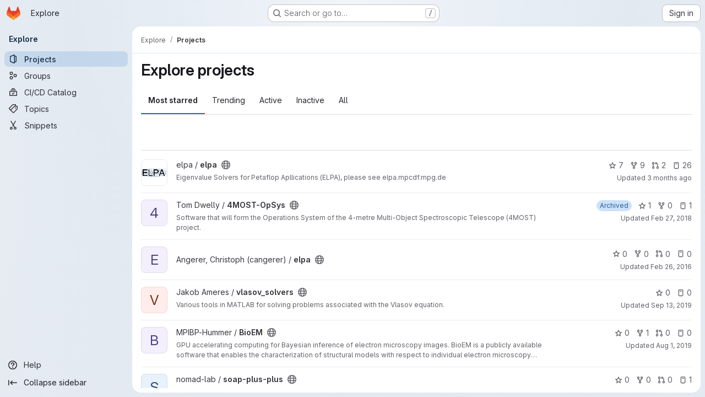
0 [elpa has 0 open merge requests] (662, 254)
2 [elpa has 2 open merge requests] (659, 165)
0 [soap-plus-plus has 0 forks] (643, 379)
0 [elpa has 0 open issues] (684, 254)
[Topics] (66, 108)
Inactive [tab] (310, 100)
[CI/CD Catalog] (66, 92)
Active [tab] (270, 100)
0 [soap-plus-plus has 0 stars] (622, 379)
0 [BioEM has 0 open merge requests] (662, 332)
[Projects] (66, 59)
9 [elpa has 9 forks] (637, 165)
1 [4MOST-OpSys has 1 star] (644, 205)
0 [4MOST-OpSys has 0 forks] (665, 205)
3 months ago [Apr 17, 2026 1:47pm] (669, 178)
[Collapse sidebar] (66, 382)
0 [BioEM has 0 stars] (622, 332)
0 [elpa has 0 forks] (641, 254)
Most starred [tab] (173, 100)
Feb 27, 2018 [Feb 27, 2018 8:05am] (671, 218)
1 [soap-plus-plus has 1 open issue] (685, 379)
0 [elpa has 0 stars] (619, 254)
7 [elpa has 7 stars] (616, 165)
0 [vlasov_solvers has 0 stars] (662, 292)
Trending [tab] (228, 100)
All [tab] (343, 100)
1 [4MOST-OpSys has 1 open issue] (685, 205)
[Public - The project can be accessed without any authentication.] (225, 164)
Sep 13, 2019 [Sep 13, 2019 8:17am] (671, 305)
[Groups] (66, 75)
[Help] (66, 365)
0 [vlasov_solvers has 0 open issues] (684, 292)
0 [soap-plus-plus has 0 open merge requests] (665, 379)
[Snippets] (66, 125)
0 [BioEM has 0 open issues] (684, 332)
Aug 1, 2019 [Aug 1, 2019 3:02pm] (674, 345)
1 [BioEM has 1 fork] (642, 332)
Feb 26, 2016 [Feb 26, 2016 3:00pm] (671, 266)
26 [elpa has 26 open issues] (682, 165)
